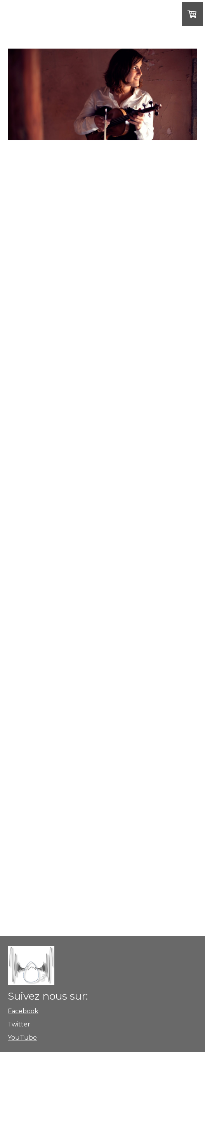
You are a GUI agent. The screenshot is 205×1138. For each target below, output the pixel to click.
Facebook (23, 1011)
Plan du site (18, 1101)
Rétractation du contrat (64, 1101)
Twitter (19, 1024)
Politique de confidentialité (151, 1095)
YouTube (22, 1037)
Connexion (16, 1123)
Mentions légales (23, 1095)
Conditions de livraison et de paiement (91, 1073)
